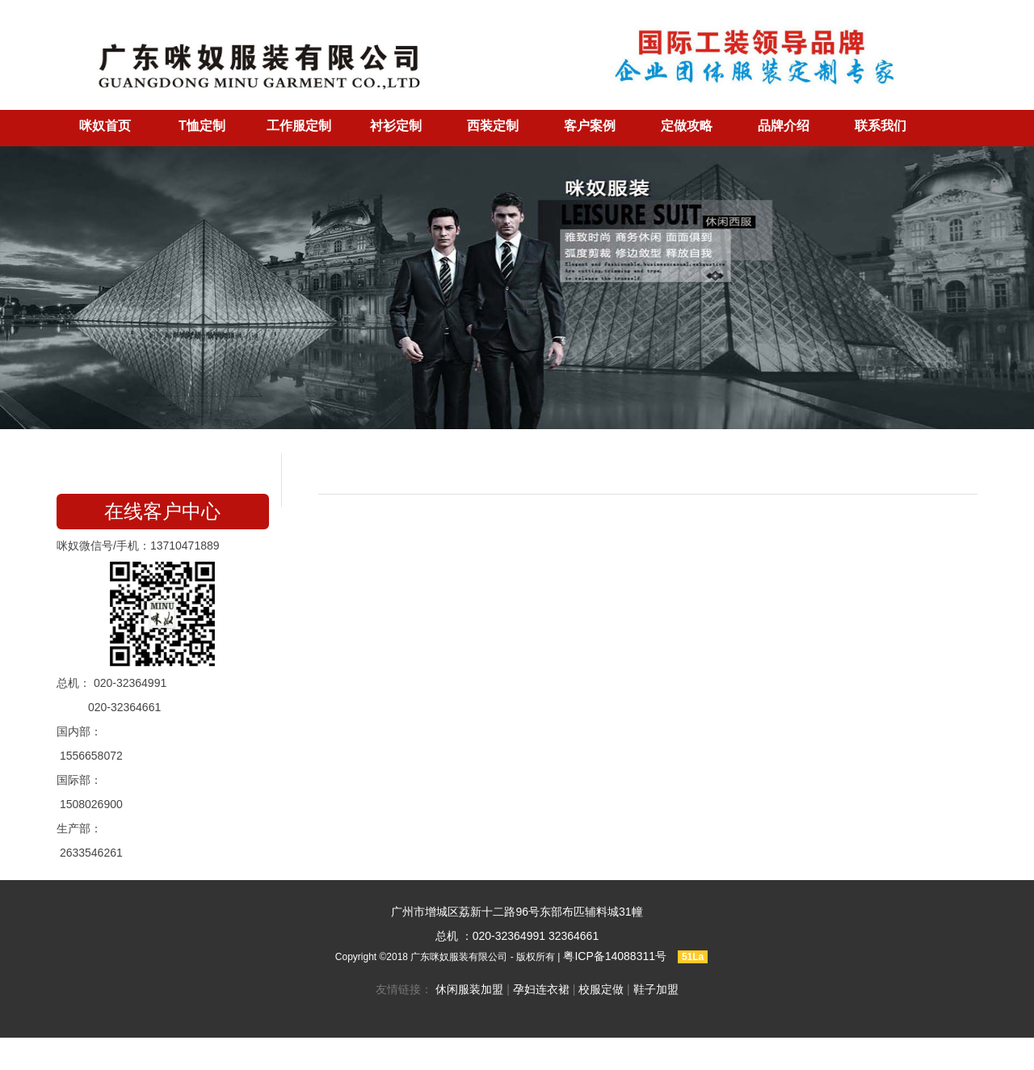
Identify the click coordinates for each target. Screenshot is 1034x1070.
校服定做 (601, 989)
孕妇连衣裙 (541, 989)
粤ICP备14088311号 (614, 956)
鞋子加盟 (656, 989)
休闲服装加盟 (469, 989)
